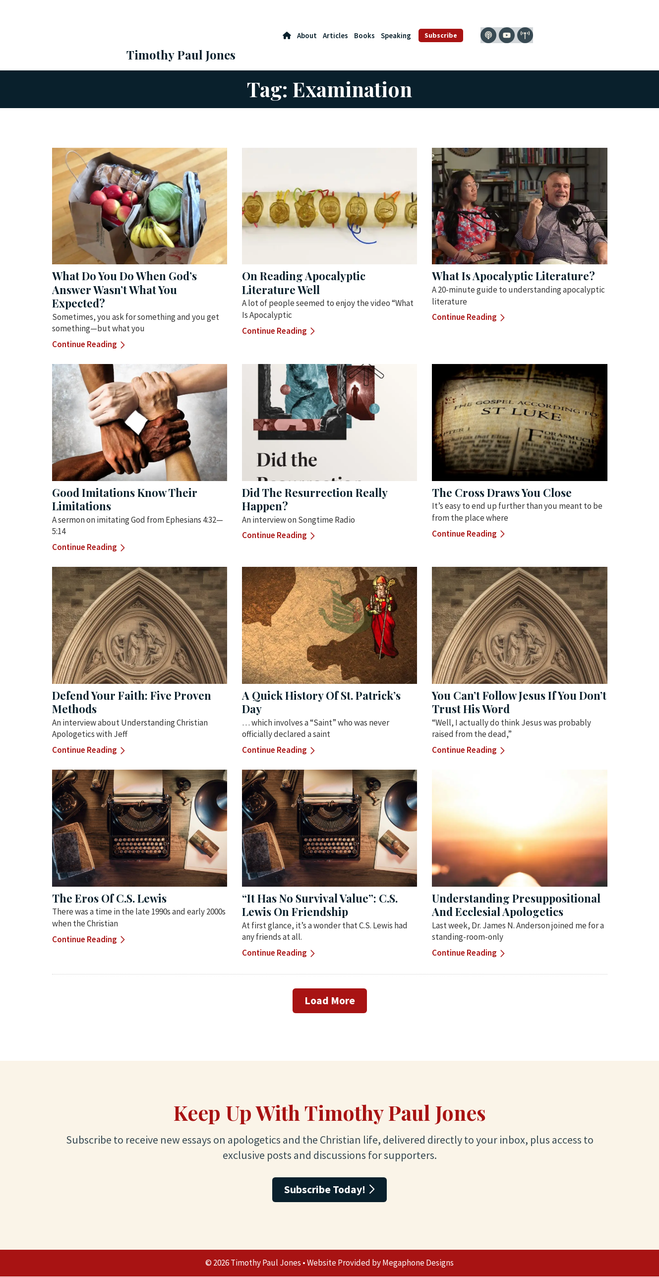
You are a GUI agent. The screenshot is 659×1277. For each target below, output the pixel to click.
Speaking (396, 35)
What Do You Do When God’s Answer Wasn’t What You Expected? (124, 289)
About (307, 35)
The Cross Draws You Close (502, 492)
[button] (330, 1000)
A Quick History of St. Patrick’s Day (321, 702)
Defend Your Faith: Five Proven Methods (131, 702)
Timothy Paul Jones (181, 54)
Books (364, 35)
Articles (335, 35)
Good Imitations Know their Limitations (124, 499)
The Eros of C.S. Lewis (109, 898)
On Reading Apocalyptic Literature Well (303, 282)
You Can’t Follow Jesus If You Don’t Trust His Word (519, 702)
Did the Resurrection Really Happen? (314, 499)
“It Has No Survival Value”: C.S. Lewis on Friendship (320, 905)
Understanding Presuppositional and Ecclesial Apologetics (516, 905)
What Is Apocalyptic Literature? (513, 275)
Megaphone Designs (418, 1263)
